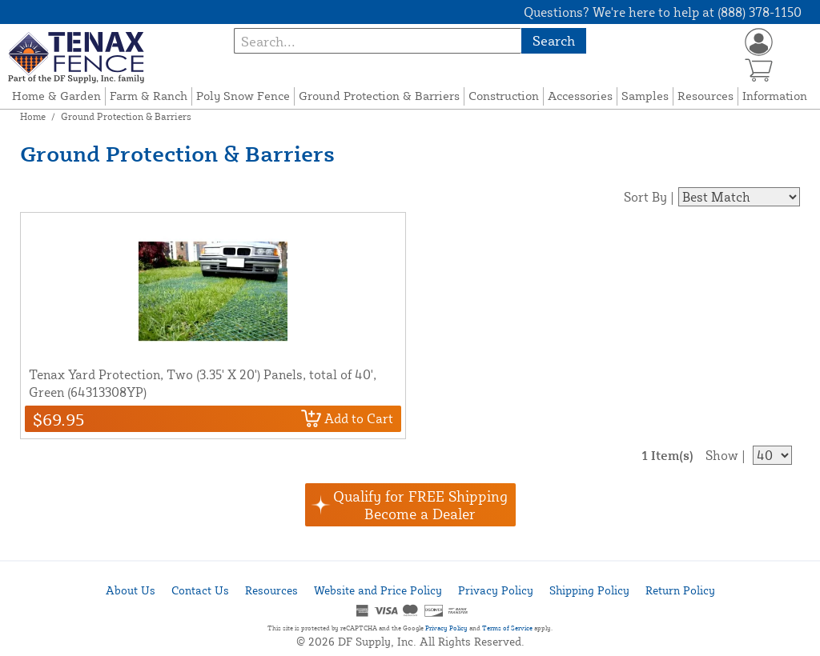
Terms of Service (507, 628)
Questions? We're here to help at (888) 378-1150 (663, 12)
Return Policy (680, 590)
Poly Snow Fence (243, 95)
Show (721, 455)
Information (774, 95)
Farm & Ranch (148, 95)
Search (554, 40)
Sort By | (649, 197)
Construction (503, 95)
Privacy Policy (495, 590)
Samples (645, 95)
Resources (705, 95)
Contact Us (200, 590)
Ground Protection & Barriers (379, 95)
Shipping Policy (589, 590)
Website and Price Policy (378, 590)
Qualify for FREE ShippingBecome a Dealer (420, 504)
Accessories (580, 95)
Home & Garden (56, 95)
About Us (130, 590)
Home (33, 116)
